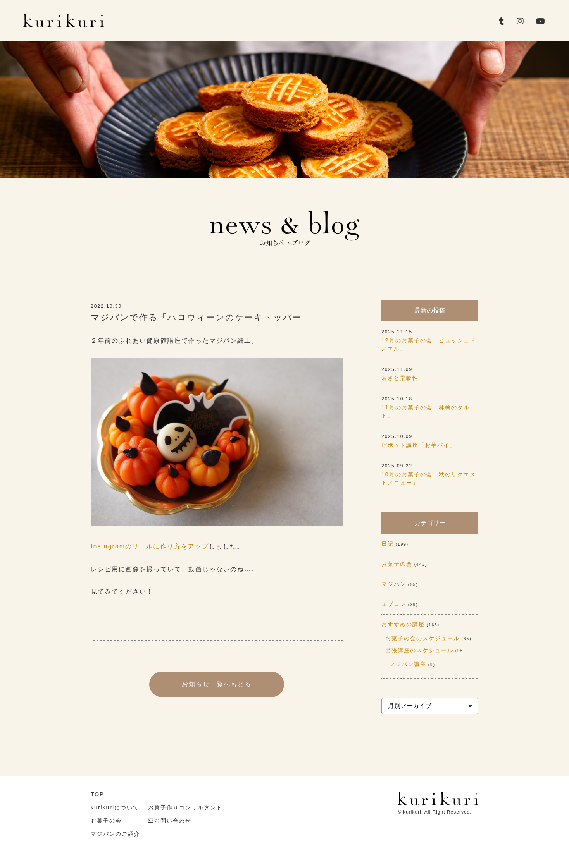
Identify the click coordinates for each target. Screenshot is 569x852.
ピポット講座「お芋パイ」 (418, 445)
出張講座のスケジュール (419, 650)
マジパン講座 (407, 664)
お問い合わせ (172, 821)
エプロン (393, 604)
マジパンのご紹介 (115, 834)
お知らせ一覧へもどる (217, 684)
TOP (97, 794)
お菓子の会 (396, 564)
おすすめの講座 (403, 624)
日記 (387, 544)
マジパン (393, 584)
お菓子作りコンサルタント (185, 807)
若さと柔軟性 (400, 378)
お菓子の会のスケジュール (422, 638)
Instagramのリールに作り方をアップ (150, 546)
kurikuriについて (115, 807)
